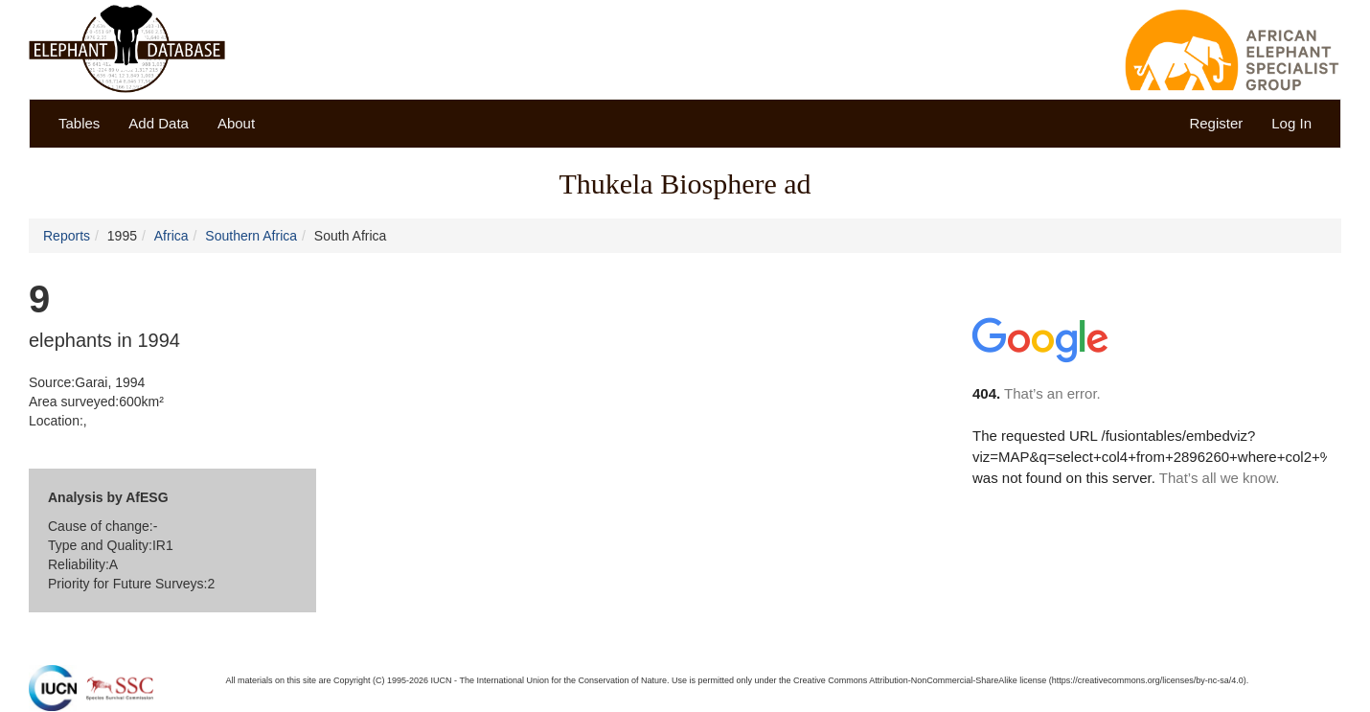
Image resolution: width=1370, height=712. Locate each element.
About (236, 123)
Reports (66, 235)
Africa (171, 235)
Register (1216, 123)
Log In (1291, 123)
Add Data (158, 123)
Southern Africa (251, 235)
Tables (79, 123)
